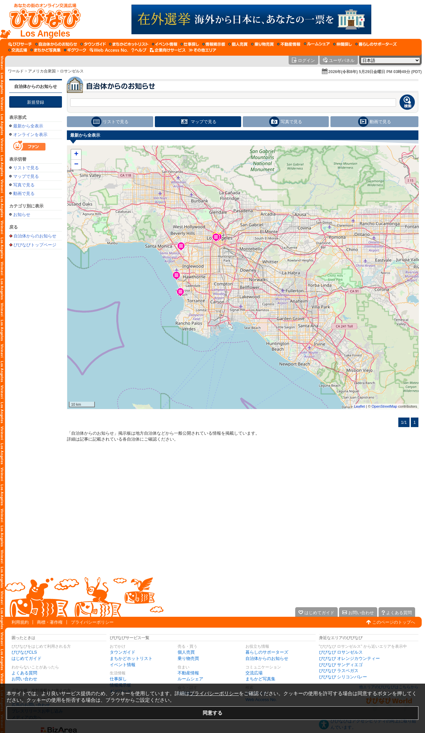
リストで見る (26, 168)
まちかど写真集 (260, 678)
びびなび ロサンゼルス (341, 652)
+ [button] (76, 154)
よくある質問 (24, 672)
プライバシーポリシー (92, 622)
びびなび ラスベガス (339, 670)
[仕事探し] (190, 44)
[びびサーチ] (20, 44)
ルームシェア (190, 678)
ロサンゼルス (72, 71)
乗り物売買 (188, 658)
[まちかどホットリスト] (129, 44)
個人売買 (186, 652)
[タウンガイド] (93, 44)
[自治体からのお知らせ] (56, 44)
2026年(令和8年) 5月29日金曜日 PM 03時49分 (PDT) (375, 71)
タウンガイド (122, 652)
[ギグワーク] (75, 50)
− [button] (76, 165)
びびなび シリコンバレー (343, 676)
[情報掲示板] (213, 44)
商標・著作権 (50, 622)
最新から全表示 (28, 126)
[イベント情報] (164, 44)
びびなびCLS (24, 652)
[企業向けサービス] (167, 50)
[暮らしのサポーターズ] (376, 44)
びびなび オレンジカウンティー (349, 658)
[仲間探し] (342, 44)
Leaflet (359, 406)
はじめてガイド (27, 658)
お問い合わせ (24, 678)
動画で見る (24, 193)
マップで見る (26, 176)
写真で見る (24, 185)
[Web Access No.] (109, 50)
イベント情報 (122, 664)
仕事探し (118, 678)
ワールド (16, 71)
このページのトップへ (393, 622)
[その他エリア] (202, 50)
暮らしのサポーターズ (266, 652)
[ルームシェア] (317, 44)
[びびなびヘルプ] (139, 50)
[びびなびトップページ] (42, 19)
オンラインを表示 (30, 134)
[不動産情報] (288, 44)
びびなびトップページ (35, 244)
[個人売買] (238, 44)
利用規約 (20, 622)
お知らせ (21, 214)
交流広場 (254, 672)
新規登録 (35, 102)
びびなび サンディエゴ (341, 664)
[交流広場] (17, 50)
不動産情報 (188, 672)
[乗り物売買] (262, 44)
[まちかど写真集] (45, 50)
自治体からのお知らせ (35, 86)
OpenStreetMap (384, 406)
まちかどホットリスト (131, 658)
